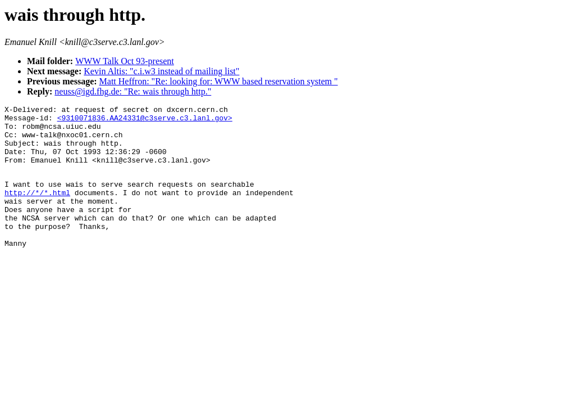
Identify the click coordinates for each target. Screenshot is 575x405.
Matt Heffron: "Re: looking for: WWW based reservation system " (218, 81)
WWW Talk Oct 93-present (124, 61)
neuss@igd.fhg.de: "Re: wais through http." (132, 91)
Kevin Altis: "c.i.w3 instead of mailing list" (161, 71)
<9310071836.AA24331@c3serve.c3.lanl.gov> (144, 121)
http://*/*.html (37, 209)
